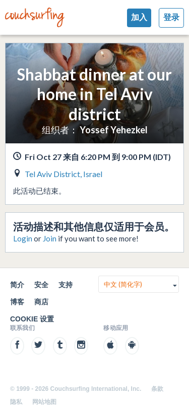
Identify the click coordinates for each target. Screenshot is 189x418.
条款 (157, 388)
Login (22, 238)
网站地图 (44, 401)
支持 (65, 285)
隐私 (16, 401)
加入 (139, 17)
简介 (17, 285)
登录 (171, 17)
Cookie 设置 (32, 319)
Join (49, 238)
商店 (41, 302)
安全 (41, 285)
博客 (17, 302)
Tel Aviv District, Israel (63, 174)
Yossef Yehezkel (114, 129)
